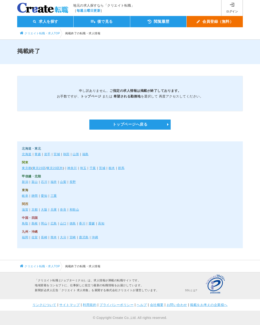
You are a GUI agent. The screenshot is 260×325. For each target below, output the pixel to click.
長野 (73, 182)
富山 (35, 182)
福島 (85, 154)
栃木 (112, 168)
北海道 (27, 154)
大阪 (44, 209)
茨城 (102, 168)
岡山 (44, 223)
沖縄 (95, 237)
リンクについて (44, 305)
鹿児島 (84, 237)
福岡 (25, 237)
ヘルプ (142, 305)
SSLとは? (191, 290)
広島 (54, 223)
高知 (101, 223)
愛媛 (92, 223)
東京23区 (39, 168)
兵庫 (54, 209)
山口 (63, 223)
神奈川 (72, 168)
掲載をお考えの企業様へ (209, 305)
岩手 (47, 154)
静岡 (35, 195)
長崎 (44, 237)
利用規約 (89, 305)
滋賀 (25, 209)
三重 (54, 195)
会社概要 (157, 305)
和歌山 (74, 209)
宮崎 (73, 237)
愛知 (44, 195)
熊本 (54, 237)
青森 (38, 154)
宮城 (57, 154)
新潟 (25, 182)
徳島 (73, 223)
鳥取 (25, 223)
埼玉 (83, 168)
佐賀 (35, 237)
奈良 (63, 209)
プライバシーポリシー (116, 305)
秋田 (66, 154)
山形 (76, 154)
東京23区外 (55, 168)
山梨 (63, 182)
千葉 (93, 168)
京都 (35, 209)
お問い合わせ (177, 305)
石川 (44, 182)
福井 (54, 182)
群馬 (121, 168)
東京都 (27, 168)
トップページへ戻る (130, 124)
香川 (82, 223)
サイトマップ (69, 305)
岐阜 (25, 195)
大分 (63, 237)
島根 (35, 223)
